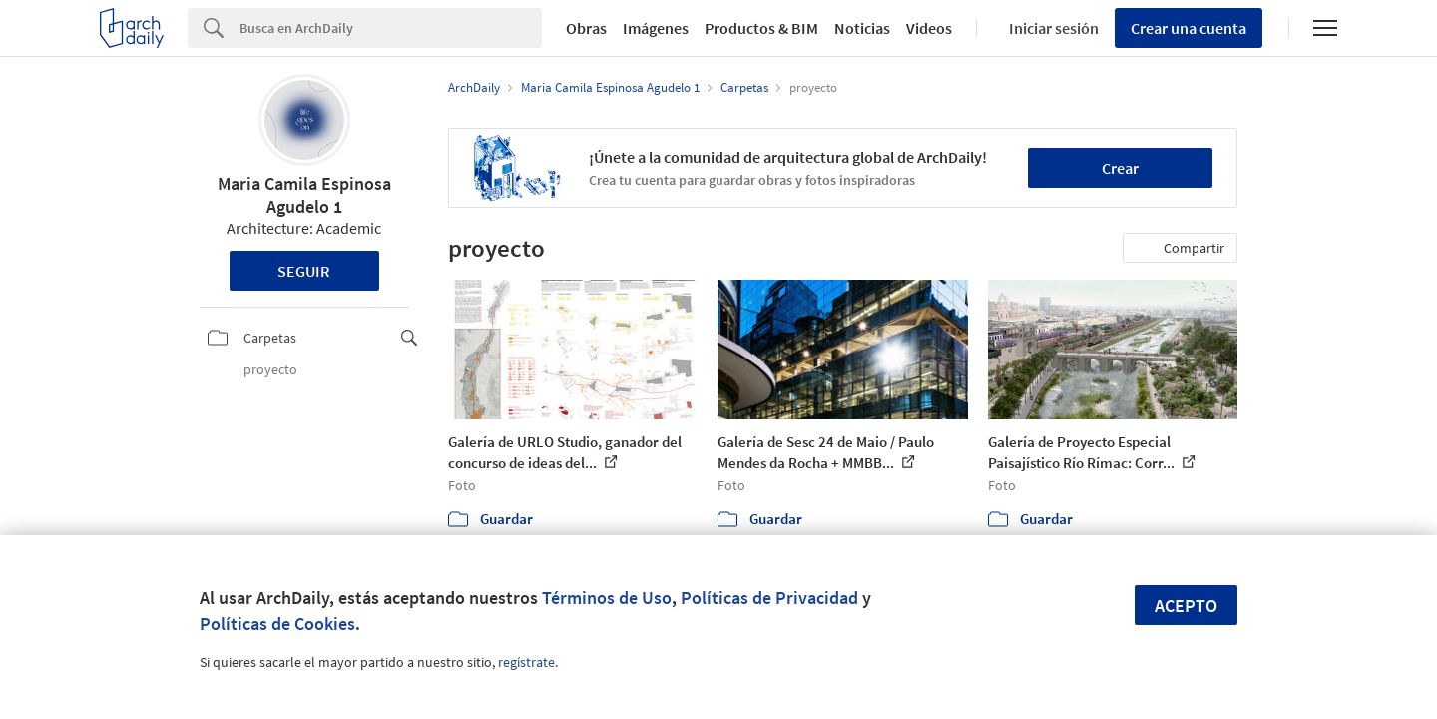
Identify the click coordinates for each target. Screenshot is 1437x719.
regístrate (526, 662)
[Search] (391, 28)
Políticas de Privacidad (769, 597)
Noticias (862, 28)
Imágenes (656, 28)
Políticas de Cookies (277, 623)
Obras (586, 28)
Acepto (1186, 605)
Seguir (303, 271)
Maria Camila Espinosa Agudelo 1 (304, 195)
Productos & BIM (761, 28)
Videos (929, 28)
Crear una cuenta (1188, 28)
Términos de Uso (607, 597)
